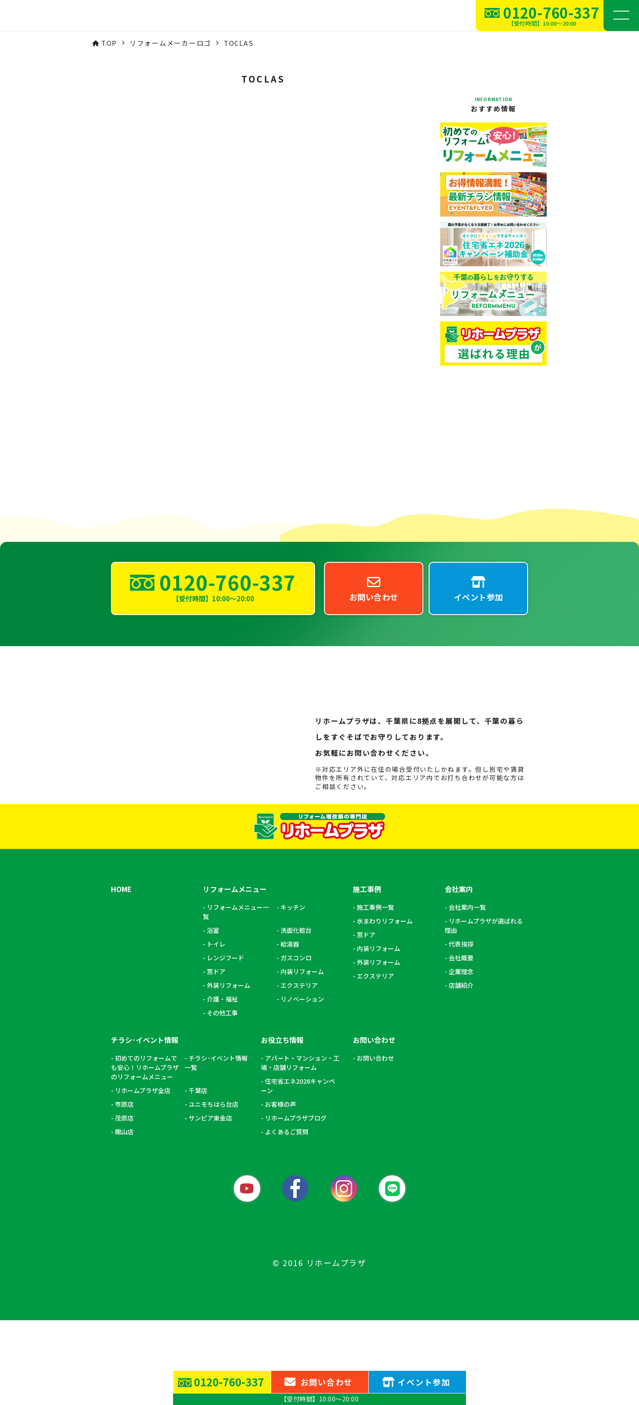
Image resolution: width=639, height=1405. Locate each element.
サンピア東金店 (210, 1202)
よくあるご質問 (286, 1216)
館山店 (124, 1216)
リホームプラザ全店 (142, 1175)
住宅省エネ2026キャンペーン (298, 1170)
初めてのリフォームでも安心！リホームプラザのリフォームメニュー (145, 1152)
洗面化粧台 (296, 1014)
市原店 (124, 1188)
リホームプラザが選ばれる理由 (484, 1010)
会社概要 (461, 1042)
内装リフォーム (302, 1056)
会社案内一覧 (467, 991)
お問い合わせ (375, 1142)
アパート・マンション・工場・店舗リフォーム (300, 1147)
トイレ (216, 1028)
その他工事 (222, 1097)
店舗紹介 (461, 1070)
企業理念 (461, 1056)
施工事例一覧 (375, 991)
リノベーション (302, 1083)
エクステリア (299, 1070)
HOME (121, 974)
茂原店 (124, 1202)
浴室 (213, 1014)
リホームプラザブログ (296, 1202)
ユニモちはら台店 (213, 1188)
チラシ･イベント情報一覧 (216, 1147)
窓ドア (216, 1056)
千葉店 (198, 1175)
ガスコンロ (296, 1042)
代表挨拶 (461, 1028)
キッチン (292, 991)
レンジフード (225, 1042)
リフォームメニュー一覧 (236, 996)
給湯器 (289, 1028)
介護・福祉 (222, 1083)
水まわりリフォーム (385, 1005)
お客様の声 (280, 1188)
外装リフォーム (228, 1070)
